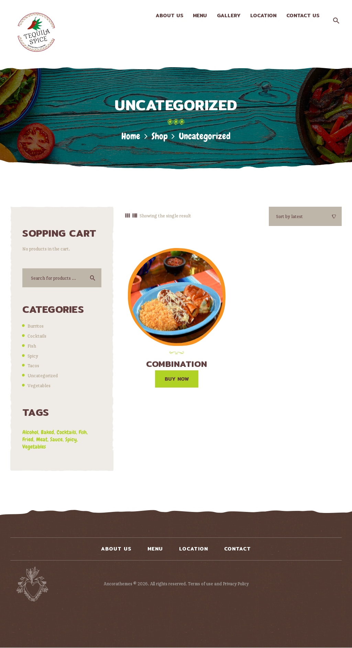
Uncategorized (43, 375)
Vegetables (39, 385)
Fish (32, 346)
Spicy (33, 356)
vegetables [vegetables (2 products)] (34, 446)
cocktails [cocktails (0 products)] (66, 432)
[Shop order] (305, 216)
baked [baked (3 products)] (47, 432)
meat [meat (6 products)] (41, 439)
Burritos (36, 326)
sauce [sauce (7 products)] (56, 439)
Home (130, 136)
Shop (160, 136)
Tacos (33, 365)
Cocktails (37, 336)
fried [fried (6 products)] (27, 439)
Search (91, 277)
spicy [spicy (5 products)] (71, 439)
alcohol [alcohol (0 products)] (30, 432)
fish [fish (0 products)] (83, 432)
